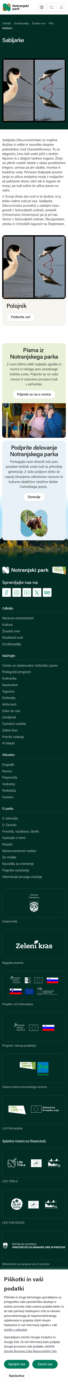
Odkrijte (6, 23)
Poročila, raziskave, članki (20, 831)
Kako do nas (11, 711)
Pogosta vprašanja (15, 870)
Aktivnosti (9, 704)
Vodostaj (8, 784)
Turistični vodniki (14, 724)
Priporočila (9, 778)
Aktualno (8, 755)
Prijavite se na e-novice (34, 394)
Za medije (9, 857)
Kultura (7, 625)
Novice (7, 771)
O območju (10, 818)
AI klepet (8, 743)
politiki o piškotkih (15, 1330)
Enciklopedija (21, 23)
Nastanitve (10, 685)
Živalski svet (38, 23)
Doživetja (8, 698)
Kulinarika (9, 678)
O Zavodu (9, 825)
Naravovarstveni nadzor (19, 851)
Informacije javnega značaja (22, 877)
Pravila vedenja (13, 737)
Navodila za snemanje (18, 864)
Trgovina (8, 692)
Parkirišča (9, 791)
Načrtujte (8, 656)
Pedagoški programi (16, 672)
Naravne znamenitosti (18, 618)
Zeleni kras (10, 730)
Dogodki (8, 765)
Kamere (7, 797)
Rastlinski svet (12, 638)
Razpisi (7, 844)
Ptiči (51, 23)
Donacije (34, 497)
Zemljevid (9, 717)
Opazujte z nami (13, 838)
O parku (7, 809)
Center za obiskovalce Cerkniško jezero (30, 666)
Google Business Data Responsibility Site (30, 1351)
